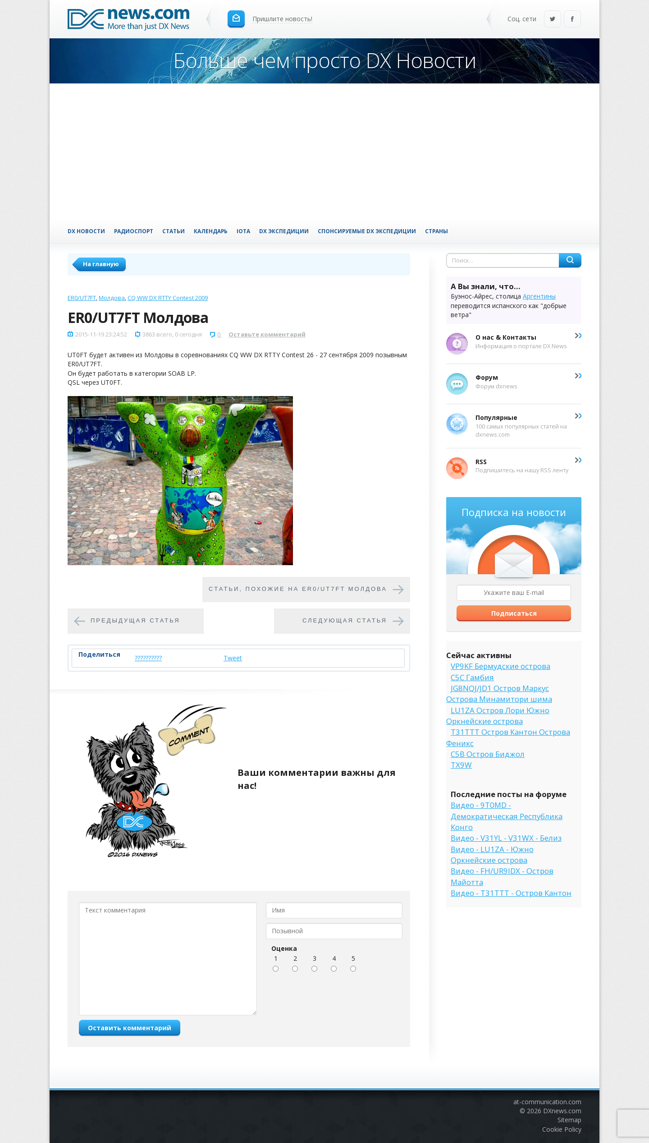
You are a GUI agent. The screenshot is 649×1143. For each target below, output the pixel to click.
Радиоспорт (133, 231)
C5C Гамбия (472, 677)
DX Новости (86, 231)
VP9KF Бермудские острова (500, 666)
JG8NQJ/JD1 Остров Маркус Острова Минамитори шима (499, 693)
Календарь (211, 231)
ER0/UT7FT (82, 298)
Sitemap (569, 1119)
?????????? (148, 658)
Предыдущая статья (135, 620)
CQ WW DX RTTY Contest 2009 (168, 298)
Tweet (233, 658)
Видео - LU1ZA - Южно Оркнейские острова (492, 854)
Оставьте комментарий (267, 334)
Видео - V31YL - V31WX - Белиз (506, 838)
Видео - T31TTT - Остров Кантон (511, 893)
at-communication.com (547, 1101)
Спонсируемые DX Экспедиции (367, 231)
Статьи (173, 231)
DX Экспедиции (284, 231)
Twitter (553, 19)
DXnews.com (562, 1110)
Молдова (112, 298)
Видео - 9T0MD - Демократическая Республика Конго (506, 816)
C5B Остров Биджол (488, 754)
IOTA (243, 231)
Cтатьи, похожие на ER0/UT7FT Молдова (298, 588)
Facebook (572, 19)
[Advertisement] (324, 151)
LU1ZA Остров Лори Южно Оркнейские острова (497, 715)
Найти (570, 260)
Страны (436, 231)
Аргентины (539, 296)
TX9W (461, 765)
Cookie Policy (561, 1129)
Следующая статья (344, 620)
